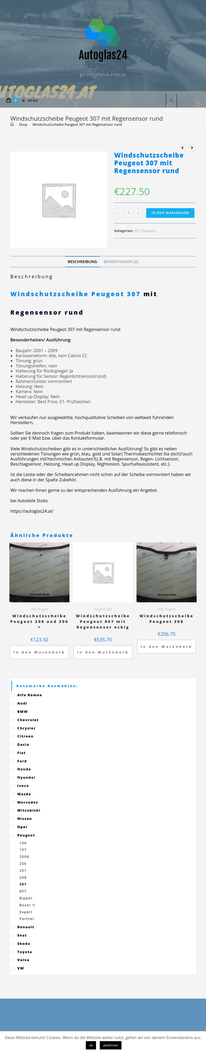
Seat (22, 935)
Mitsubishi (28, 810)
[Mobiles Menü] (28, 101)
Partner (27, 918)
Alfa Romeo (29, 694)
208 (160, 609)
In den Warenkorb (170, 213)
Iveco (23, 785)
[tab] (82, 261)
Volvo (23, 959)
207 (23, 870)
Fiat (21, 752)
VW (20, 968)
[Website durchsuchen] (171, 101)
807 (109, 609)
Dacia (23, 744)
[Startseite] (12, 124)
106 (23, 842)
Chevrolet (28, 719)
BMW (22, 711)
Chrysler (26, 728)
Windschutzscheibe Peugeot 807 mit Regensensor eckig (103, 621)
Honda (24, 769)
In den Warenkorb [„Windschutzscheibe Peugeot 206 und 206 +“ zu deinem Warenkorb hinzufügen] (39, 652)
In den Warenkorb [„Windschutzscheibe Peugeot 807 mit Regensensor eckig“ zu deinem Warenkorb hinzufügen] (103, 652)
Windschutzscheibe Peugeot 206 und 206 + (39, 621)
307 (137, 230)
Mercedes (27, 802)
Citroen (25, 736)
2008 (24, 856)
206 (33, 609)
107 (23, 849)
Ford (22, 761)
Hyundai (26, 777)
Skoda (23, 943)
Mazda (24, 794)
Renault (25, 926)
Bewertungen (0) (121, 261)
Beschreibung (82, 261)
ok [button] (91, 1045)
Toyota (24, 951)
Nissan (24, 818)
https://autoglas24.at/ (31, 511)
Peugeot (149, 230)
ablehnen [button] (110, 1045)
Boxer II (27, 905)
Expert (25, 912)
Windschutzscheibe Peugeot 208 (166, 618)
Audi (22, 703)
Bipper (26, 898)
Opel (22, 826)
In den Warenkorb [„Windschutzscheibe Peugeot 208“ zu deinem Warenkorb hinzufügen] (167, 646)
